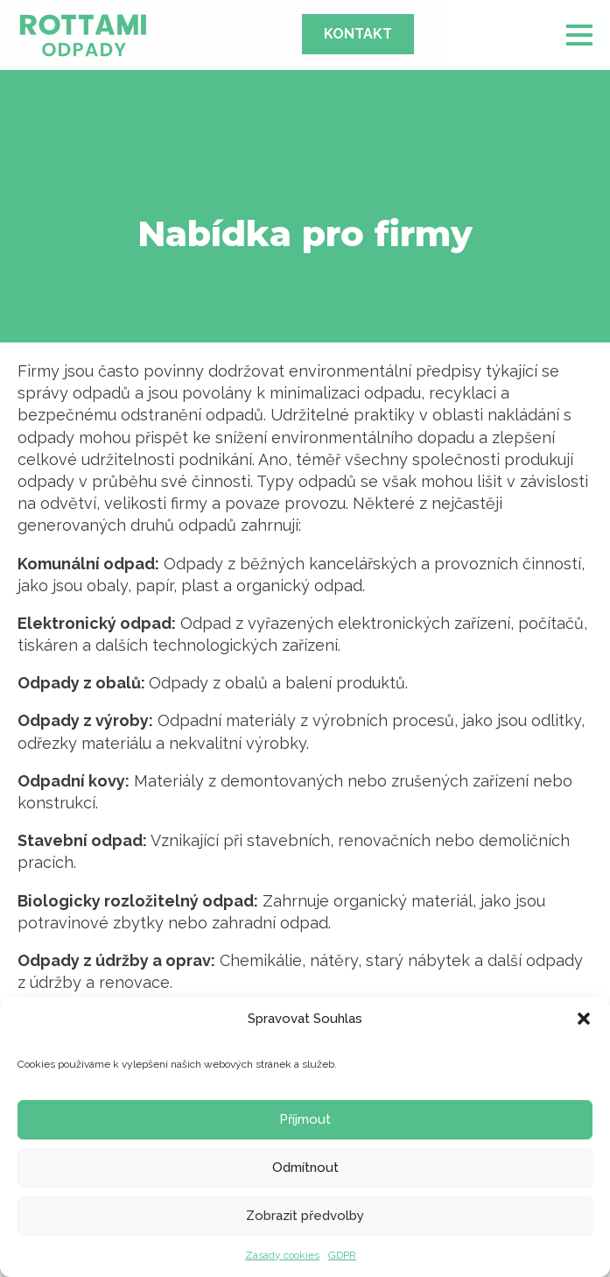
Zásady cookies (282, 1255)
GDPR (342, 1255)
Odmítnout (305, 1167)
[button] (583, 1018)
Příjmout (305, 1119)
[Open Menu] (579, 35)
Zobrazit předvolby (305, 1216)
